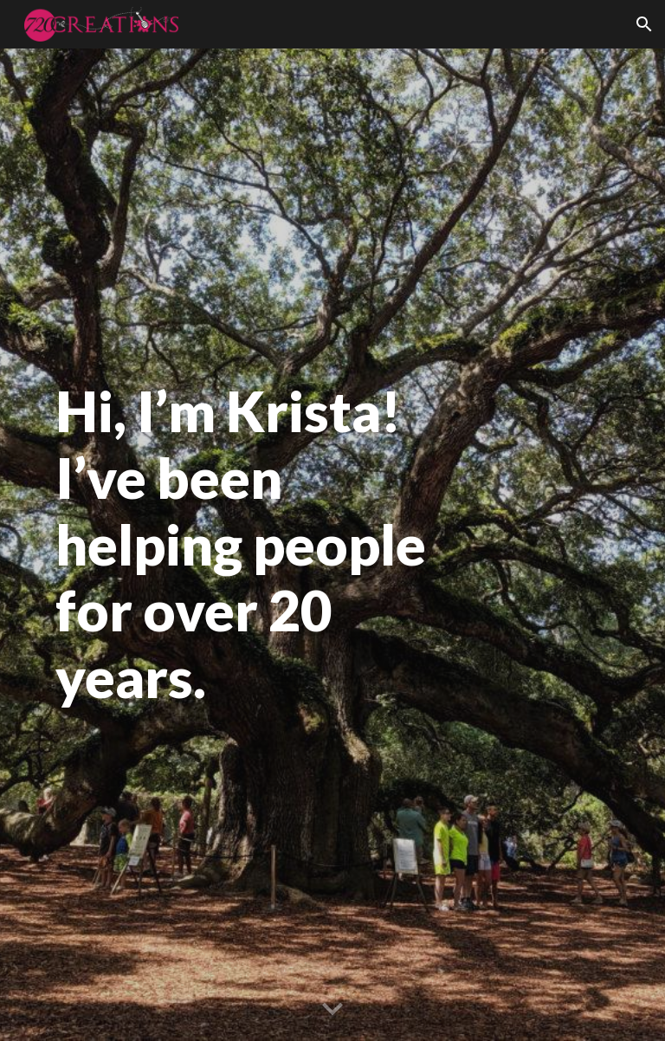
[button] (644, 24)
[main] (259, 545)
